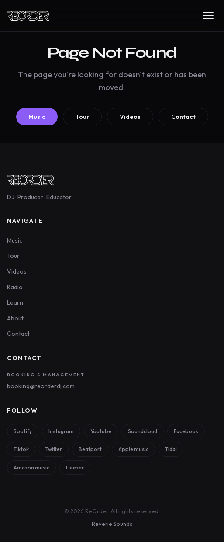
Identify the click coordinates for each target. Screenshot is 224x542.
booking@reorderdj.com (41, 386)
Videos (130, 117)
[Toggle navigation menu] (208, 16)
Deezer (75, 467)
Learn (15, 302)
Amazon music (31, 467)
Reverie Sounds (112, 523)
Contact (183, 117)
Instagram (61, 431)
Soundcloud (142, 431)
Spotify (23, 431)
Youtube (100, 431)
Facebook (186, 431)
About (15, 318)
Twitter (53, 449)
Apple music (133, 449)
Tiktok (21, 449)
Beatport (90, 449)
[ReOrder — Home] (28, 16)
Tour (82, 117)
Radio (15, 287)
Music (36, 117)
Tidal (171, 449)
